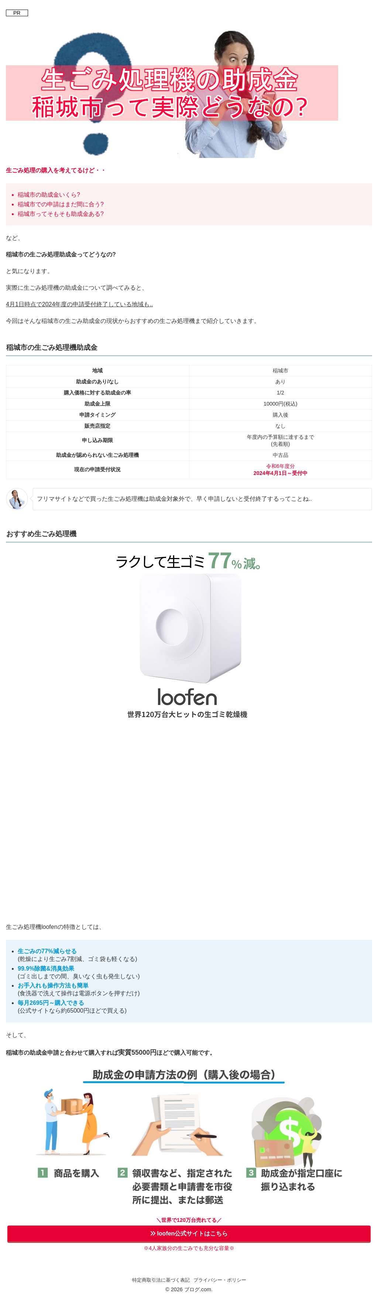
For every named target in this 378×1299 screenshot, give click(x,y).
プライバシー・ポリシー (219, 1280)
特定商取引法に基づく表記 (161, 1280)
